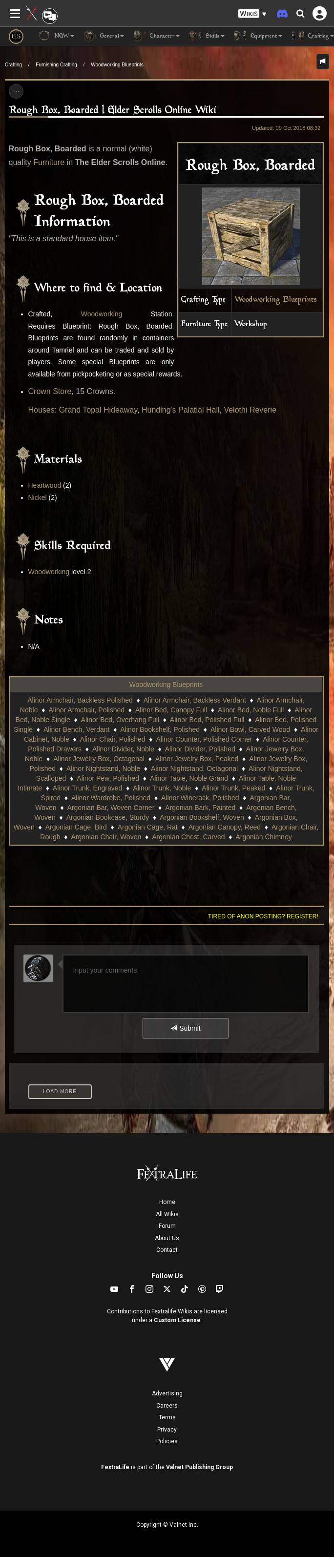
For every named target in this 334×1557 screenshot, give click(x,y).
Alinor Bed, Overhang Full (120, 720)
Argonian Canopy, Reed (224, 827)
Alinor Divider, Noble (123, 749)
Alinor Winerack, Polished (200, 798)
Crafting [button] (313, 36)
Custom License (177, 1320)
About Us (167, 1238)
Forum (167, 1226)
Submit (185, 1028)
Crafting (13, 64)
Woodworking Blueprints (117, 64)
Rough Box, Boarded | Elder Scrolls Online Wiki (113, 110)
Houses (41, 410)
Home (167, 1202)
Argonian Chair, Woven (106, 837)
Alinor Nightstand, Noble (103, 768)
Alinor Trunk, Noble (162, 788)
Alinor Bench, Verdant (76, 729)
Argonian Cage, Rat (148, 827)
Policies (167, 1441)
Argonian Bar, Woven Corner (111, 807)
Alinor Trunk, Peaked (233, 788)
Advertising (167, 1393)
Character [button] (157, 36)
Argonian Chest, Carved (188, 837)
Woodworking (102, 314)
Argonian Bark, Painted (200, 807)
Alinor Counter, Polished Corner (204, 739)
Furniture (48, 162)
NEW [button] (56, 36)
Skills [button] (207, 36)
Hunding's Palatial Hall (181, 410)
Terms (167, 1417)
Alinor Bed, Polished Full (207, 720)
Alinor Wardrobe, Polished (110, 798)
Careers (167, 1405)
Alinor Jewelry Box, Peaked (196, 759)
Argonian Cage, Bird (76, 827)
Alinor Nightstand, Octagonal (194, 768)
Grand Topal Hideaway (98, 410)
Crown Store (50, 391)
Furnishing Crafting (56, 64)
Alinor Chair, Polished (113, 739)
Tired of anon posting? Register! (263, 916)
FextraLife (115, 1467)
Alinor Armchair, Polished (86, 710)
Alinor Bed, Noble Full (251, 710)
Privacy (167, 1429)
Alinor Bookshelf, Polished (160, 729)
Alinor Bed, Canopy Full (171, 710)
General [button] (104, 36)
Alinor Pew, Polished (108, 778)
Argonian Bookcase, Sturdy (107, 817)
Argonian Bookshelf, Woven (202, 817)
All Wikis (167, 1214)
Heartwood (45, 485)
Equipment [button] (258, 36)
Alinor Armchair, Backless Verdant (195, 700)
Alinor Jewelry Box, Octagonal (99, 759)
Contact (167, 1249)
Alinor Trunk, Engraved (87, 788)
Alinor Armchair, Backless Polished (80, 700)
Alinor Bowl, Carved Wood (250, 729)
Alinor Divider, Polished (200, 749)
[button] (252, 13)
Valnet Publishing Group (199, 1467)
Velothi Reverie (250, 410)
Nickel (37, 497)
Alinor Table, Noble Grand (189, 778)
